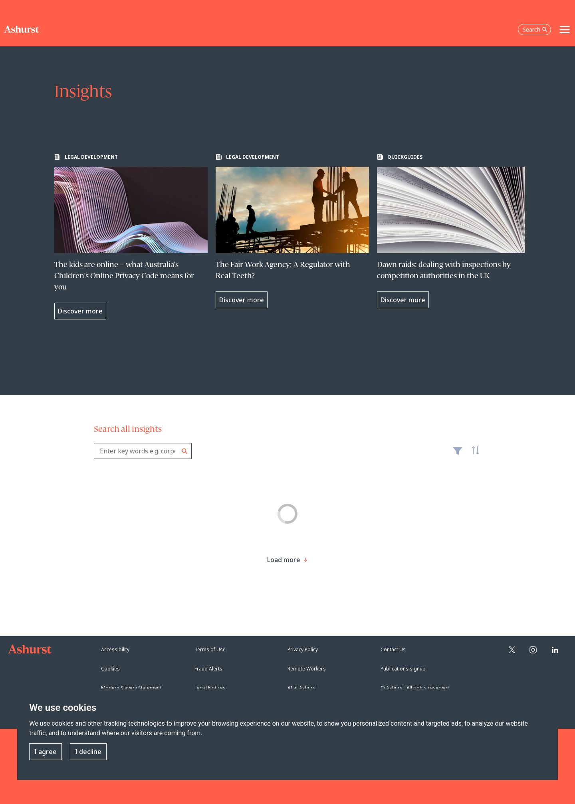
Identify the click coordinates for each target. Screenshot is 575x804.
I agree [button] (45, 751)
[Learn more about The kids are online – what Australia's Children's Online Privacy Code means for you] (131, 236)
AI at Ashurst (302, 687)
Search (185, 451)
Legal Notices (210, 687)
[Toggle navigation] (564, 29)
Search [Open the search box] (535, 29)
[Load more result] (283, 560)
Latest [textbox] (473, 455)
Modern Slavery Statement (131, 687)
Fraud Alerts (208, 668)
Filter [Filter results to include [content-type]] (457, 454)
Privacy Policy (303, 649)
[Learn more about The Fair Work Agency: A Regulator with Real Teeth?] (292, 231)
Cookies (110, 668)
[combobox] (143, 451)
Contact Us (393, 649)
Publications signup (403, 668)
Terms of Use (210, 649)
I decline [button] (88, 751)
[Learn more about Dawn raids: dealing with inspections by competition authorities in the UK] (453, 231)
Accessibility (115, 649)
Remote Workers (307, 668)
